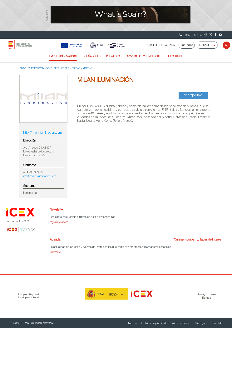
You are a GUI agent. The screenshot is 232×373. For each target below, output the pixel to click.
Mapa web (133, 323)
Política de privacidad (155, 323)
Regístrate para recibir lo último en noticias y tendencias (82, 217)
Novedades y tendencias (144, 56)
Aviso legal (200, 323)
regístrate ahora (59, 222)
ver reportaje (193, 95)
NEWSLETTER (154, 45)
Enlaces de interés (209, 239)
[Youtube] (220, 35)
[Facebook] (215, 35)
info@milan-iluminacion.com (39, 176)
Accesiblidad (216, 323)
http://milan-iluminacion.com (42, 133)
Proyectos (113, 56)
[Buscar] (224, 45)
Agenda (55, 239)
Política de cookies (180, 323)
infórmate (55, 252)
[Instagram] (206, 35)
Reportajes (175, 56)
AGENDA (170, 45)
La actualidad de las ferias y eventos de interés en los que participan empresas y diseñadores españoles (110, 247)
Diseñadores (91, 56)
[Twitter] (210, 35)
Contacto (187, 45)
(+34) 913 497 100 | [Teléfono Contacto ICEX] (191, 34)
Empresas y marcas (63, 56)
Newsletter (57, 209)
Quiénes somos (184, 239)
